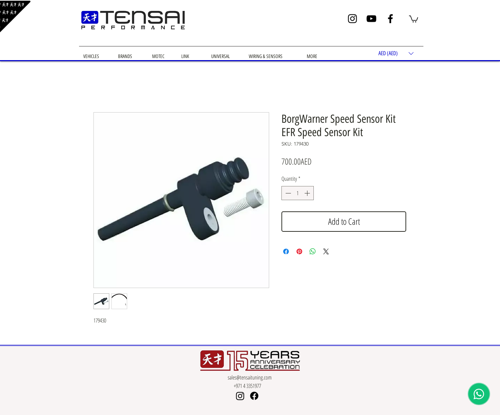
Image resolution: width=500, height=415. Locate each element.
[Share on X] (326, 251)
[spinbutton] (297, 193)
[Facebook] (390, 19)
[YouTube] (371, 19)
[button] (413, 19)
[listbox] (396, 53)
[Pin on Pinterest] (299, 251)
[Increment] (308, 193)
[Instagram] (352, 19)
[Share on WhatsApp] (313, 251)
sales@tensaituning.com (250, 377)
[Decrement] (287, 193)
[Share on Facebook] (286, 251)
